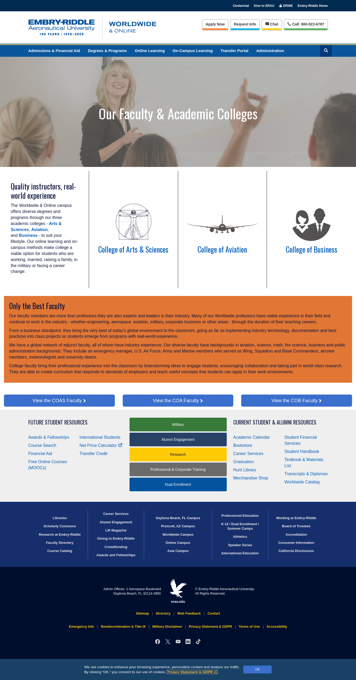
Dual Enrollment (178, 484)
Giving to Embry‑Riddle (116, 538)
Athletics (240, 537)
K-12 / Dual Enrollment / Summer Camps (240, 526)
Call (305, 23)
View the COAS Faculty (57, 400)
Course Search (42, 445)
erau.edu (178, 591)
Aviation (39, 229)
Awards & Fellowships (48, 437)
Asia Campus (178, 551)
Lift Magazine (116, 530)
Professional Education (240, 516)
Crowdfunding (116, 547)
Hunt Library (244, 470)
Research (178, 454)
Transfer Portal (235, 50)
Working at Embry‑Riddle (296, 518)
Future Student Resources (57, 422)
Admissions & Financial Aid (54, 50)
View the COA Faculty (176, 400)
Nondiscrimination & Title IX (123, 626)
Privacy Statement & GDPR (192, 672)
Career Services (248, 453)
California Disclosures (296, 551)
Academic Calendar (251, 437)
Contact (214, 613)
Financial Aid (40, 453)
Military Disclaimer (167, 626)
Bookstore (242, 445)
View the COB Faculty (294, 400)
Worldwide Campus (178, 534)
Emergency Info (81, 626)
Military (178, 424)
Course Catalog (59, 551)
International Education (240, 553)
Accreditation (296, 534)
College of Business (311, 249)
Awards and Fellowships (116, 555)
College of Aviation (222, 249)
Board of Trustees (296, 526)
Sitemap (142, 613)
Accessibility (277, 626)
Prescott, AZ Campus (178, 526)
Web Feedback (189, 613)
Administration (270, 50)
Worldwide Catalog (302, 482)
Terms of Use (249, 626)
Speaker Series (240, 545)
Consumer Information (296, 543)
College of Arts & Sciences (133, 249)
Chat (271, 24)
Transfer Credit (93, 453)
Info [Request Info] (245, 24)
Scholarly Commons (60, 526)
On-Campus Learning (193, 50)
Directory (163, 613)
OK (257, 669)
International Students (100, 437)
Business (28, 235)
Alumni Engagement (177, 439)
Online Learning (150, 50)
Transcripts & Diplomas (306, 474)
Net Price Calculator (101, 445)
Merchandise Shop (250, 478)
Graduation (243, 461)
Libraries (60, 518)
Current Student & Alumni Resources (274, 422)
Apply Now (215, 24)
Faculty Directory (60, 543)
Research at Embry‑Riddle (60, 534)
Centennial (241, 6)
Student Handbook (302, 451)
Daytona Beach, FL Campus (178, 518)
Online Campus (178, 543)
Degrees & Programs (107, 50)
